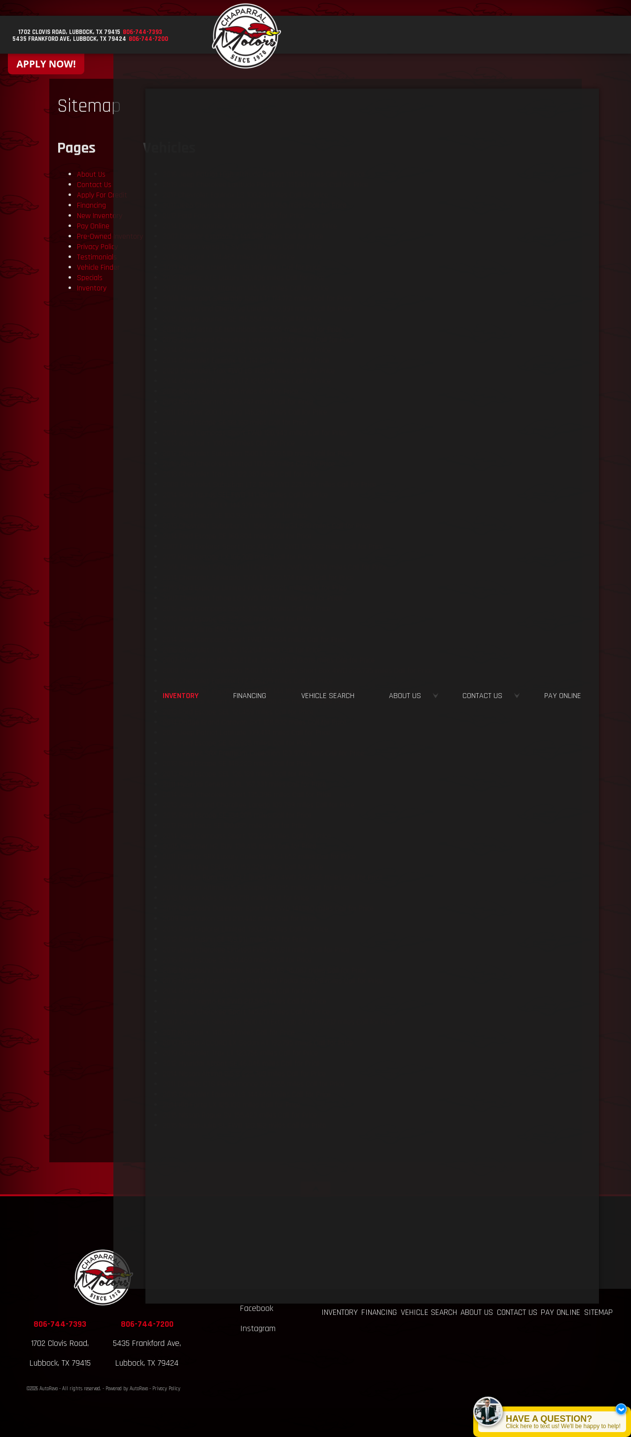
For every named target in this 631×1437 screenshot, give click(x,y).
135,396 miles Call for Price (247, 795)
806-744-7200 (147, 1324)
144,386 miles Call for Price (243, 236)
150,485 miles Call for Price (256, 702)
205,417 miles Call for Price (244, 629)
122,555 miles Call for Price (252, 329)
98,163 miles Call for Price (235, 422)
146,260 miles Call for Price (245, 412)
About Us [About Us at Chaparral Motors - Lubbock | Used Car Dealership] (496, 36)
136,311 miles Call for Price (242, 247)
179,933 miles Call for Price (273, 547)
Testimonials (97, 257)
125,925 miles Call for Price (237, 743)
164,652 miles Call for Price (259, 857)
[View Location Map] (79, 33)
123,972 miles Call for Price (263, 753)
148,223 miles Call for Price (237, 764)
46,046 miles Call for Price (241, 1063)
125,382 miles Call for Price (237, 619)
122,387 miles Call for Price (241, 474)
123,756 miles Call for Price (240, 1053)
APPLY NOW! (46, 63)
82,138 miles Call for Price (230, 391)
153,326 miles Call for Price (243, 867)
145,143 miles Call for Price (246, 288)
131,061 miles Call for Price (265, 185)
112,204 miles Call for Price (242, 650)
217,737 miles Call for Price (279, 1022)
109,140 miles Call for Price (242, 267)
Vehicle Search (429, 1312)
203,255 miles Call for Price (254, 1084)
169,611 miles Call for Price (235, 939)
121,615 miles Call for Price (247, 381)
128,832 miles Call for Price (255, 722)
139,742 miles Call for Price (258, 340)
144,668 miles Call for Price (247, 1094)
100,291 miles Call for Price (245, 195)
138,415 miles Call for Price (239, 846)
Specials (90, 278)
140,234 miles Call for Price (229, 1032)
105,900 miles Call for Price (247, 609)
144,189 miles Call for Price (259, 691)
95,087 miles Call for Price (264, 970)
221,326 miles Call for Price (255, 588)
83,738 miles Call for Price (236, 898)
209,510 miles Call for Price (257, 453)
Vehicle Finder (98, 267)
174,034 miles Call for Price (254, 640)
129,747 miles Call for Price (238, 402)
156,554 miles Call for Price (242, 319)
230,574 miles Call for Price (258, 578)
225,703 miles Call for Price (244, 1074)
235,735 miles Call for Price (298, 671)
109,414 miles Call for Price (246, 733)
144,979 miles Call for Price (237, 505)
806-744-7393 (60, 1324)
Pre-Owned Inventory (110, 236)
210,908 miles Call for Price (275, 567)
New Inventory (99, 216)
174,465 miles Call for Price (229, 257)
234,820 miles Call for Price (267, 526)
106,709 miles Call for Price (238, 557)
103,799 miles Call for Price (258, 805)
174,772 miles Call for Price (257, 298)
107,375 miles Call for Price (234, 216)
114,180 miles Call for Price (246, 360)
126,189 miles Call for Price (238, 774)
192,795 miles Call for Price (258, 1043)
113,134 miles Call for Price (249, 371)
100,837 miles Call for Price (229, 443)
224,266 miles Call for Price (273, 877)
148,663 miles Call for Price (255, 205)
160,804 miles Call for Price (237, 536)
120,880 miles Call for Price (247, 350)
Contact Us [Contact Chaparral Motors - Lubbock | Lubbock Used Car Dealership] (551, 36)
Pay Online (93, 226)
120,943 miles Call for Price (255, 433)
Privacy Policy (97, 247)
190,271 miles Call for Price (245, 929)
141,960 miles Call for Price (268, 908)
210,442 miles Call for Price (239, 919)
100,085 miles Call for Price (235, 826)
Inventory (91, 288)
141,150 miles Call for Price (245, 495)
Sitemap (598, 1312)
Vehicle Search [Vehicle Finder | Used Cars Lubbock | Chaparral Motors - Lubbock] (439, 36)
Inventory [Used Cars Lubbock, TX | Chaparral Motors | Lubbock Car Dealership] (333, 36)
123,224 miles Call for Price (247, 836)
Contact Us (94, 185)
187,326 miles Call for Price (252, 598)
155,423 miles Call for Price (240, 1115)
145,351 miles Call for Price (246, 1012)
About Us (91, 174)
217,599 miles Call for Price (244, 1001)
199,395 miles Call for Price (256, 888)
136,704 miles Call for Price (240, 991)
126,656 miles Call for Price (250, 226)
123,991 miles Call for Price (257, 309)
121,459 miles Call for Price (238, 712)
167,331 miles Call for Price (244, 784)
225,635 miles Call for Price (269, 484)
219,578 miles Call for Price (269, 660)
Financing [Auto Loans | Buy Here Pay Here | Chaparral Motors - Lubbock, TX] (380, 36)
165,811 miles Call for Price (256, 950)
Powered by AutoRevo (126, 1388)
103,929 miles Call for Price (235, 516)
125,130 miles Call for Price (231, 1105)
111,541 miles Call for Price (264, 174)
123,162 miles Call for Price (244, 1125)
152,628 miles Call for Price (273, 981)
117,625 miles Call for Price (249, 464)
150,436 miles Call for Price (244, 278)
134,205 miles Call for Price (237, 815)
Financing (91, 205)
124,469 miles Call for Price (237, 960)
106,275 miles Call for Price (248, 681)
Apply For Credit (102, 195)
